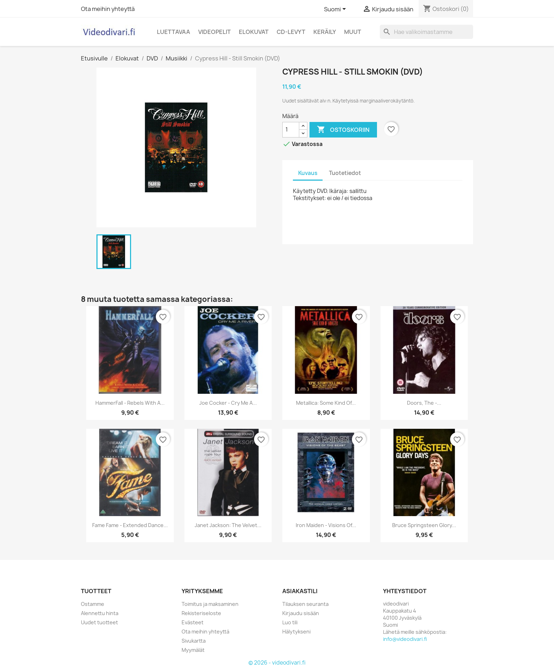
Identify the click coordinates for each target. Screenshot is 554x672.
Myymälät (193, 650)
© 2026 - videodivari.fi (277, 662)
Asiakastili (300, 591)
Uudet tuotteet (99, 622)
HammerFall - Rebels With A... (130, 402)
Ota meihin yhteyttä (108, 9)
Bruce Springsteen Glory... (424, 525)
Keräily (324, 32)
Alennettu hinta (99, 613)
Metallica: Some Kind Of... (326, 402)
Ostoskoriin (343, 129)
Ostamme (92, 604)
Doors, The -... (424, 402)
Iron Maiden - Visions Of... (326, 525)
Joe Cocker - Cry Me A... (228, 402)
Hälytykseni (296, 631)
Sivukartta (194, 640)
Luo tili (289, 622)
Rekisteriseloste (201, 613)
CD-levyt (291, 32)
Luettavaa (173, 32)
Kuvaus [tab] (307, 173)
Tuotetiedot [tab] (345, 173)
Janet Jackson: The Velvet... (228, 525)
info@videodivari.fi (405, 639)
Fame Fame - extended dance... (130, 525)
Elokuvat (254, 32)
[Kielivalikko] (336, 9)
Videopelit (214, 32)
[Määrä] (290, 130)
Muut (352, 32)
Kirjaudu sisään (300, 613)
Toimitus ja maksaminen (210, 604)
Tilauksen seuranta (305, 604)
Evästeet (193, 622)
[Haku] (426, 32)
